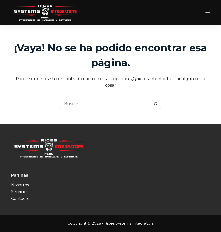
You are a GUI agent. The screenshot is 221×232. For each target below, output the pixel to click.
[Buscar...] (105, 104)
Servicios (19, 191)
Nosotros (20, 185)
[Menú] (207, 12)
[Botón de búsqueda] (156, 104)
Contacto (20, 198)
